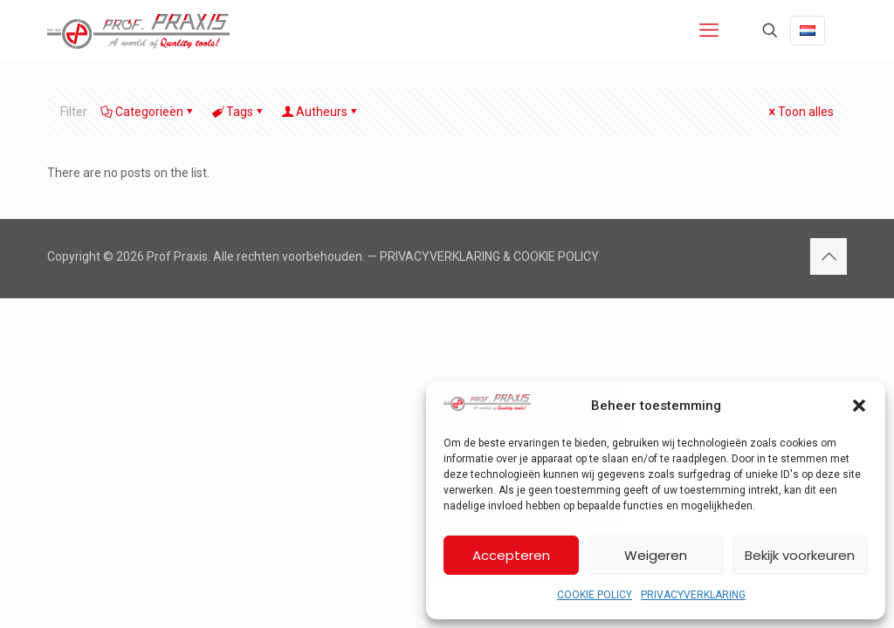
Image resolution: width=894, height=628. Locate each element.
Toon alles (800, 112)
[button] (859, 405)
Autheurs (320, 112)
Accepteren (511, 555)
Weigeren (655, 555)
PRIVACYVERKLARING (693, 595)
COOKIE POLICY (594, 595)
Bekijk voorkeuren (800, 555)
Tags (238, 112)
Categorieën (148, 112)
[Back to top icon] (828, 256)
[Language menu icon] (807, 30)
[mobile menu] (709, 30)
